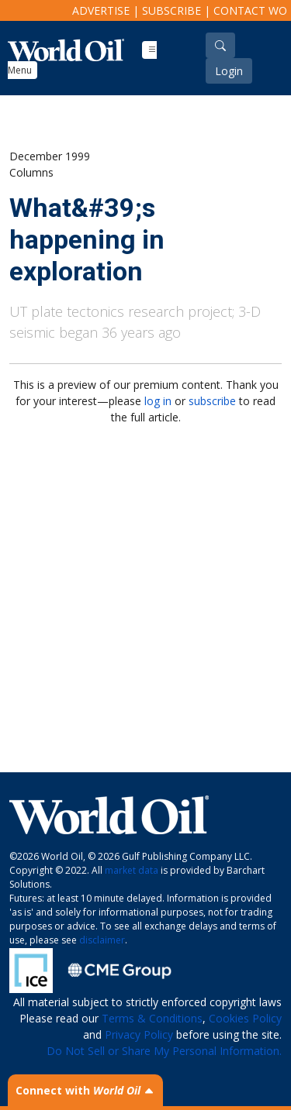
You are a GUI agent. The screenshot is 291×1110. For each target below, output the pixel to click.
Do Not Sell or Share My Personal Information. (164, 1050)
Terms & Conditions (152, 1018)
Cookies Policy (245, 1018)
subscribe (212, 400)
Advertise (101, 10)
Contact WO (250, 10)
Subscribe (171, 10)
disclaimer (102, 940)
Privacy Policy (139, 1034)
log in (157, 400)
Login (229, 71)
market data (131, 870)
